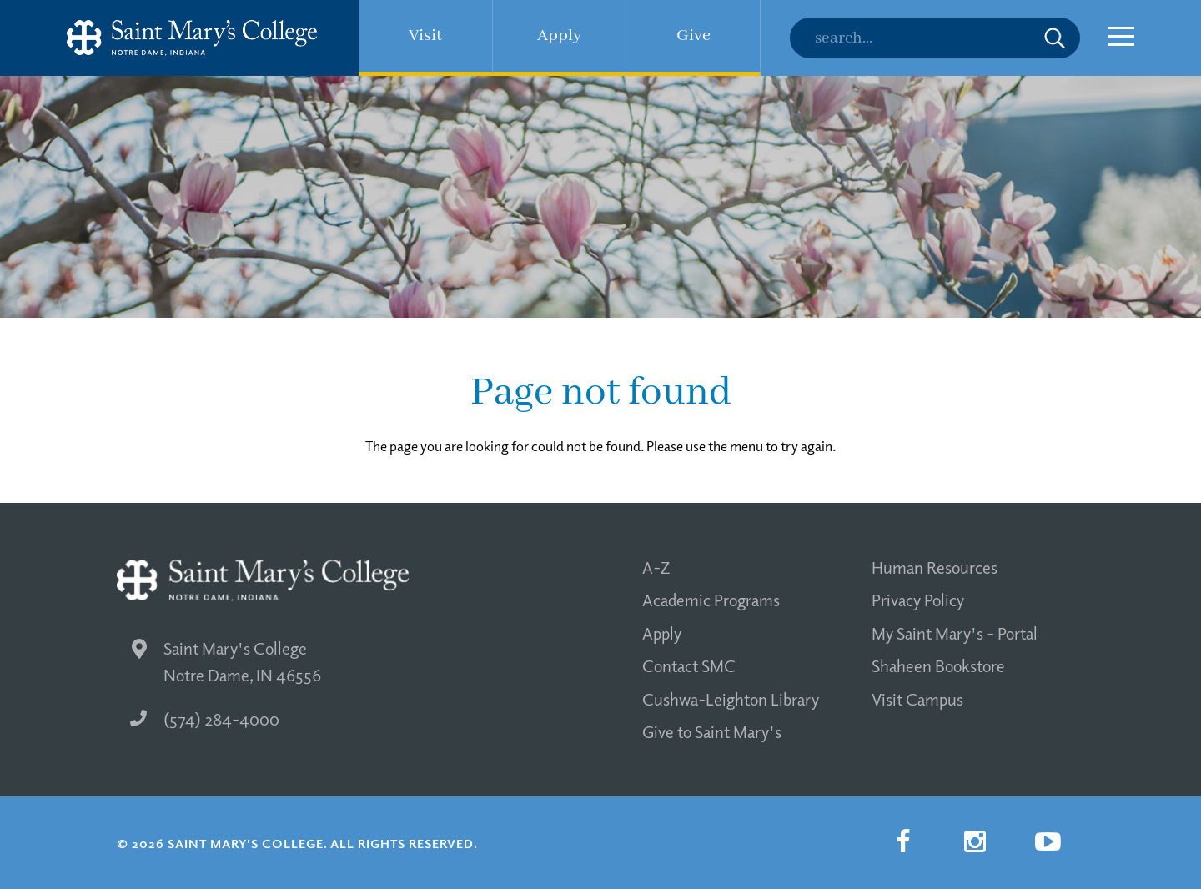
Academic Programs (711, 599)
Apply (661, 633)
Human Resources (934, 567)
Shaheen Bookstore (938, 665)
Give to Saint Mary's (711, 731)
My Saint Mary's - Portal (955, 633)
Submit (1054, 38)
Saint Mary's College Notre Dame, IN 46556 (226, 661)
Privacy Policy (918, 599)
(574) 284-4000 (204, 719)
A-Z (656, 567)
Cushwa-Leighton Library (730, 699)
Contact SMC (689, 665)
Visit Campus (917, 699)
